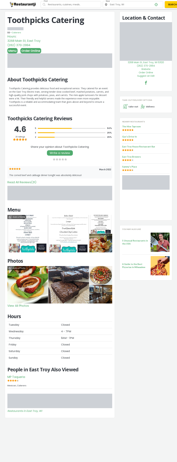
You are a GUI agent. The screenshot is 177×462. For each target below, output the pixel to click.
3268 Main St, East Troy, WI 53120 (146, 62)
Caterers (16, 32)
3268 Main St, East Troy (24, 41)
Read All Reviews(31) (21, 182)
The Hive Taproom (131, 126)
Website (145, 69)
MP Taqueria (16, 377)
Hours (11, 36)
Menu (12, 51)
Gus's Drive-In (129, 136)
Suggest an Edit (146, 75)
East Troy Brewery (131, 156)
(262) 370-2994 (18, 45)
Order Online (30, 51)
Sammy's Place (129, 166)
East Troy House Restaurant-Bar (138, 146)
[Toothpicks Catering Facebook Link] (146, 83)
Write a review (60, 153)
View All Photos (18, 306)
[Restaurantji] (23, 4)
